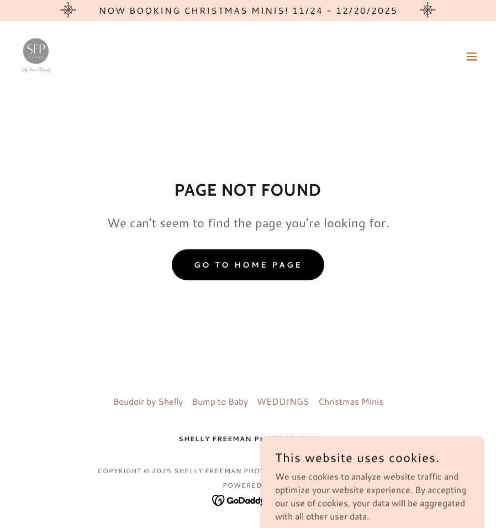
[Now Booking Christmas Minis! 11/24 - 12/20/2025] (248, 10)
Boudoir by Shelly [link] (148, 401)
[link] (35, 56)
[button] (472, 56)
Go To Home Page (248, 264)
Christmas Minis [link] (350, 401)
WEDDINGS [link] (283, 401)
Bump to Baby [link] (220, 401)
